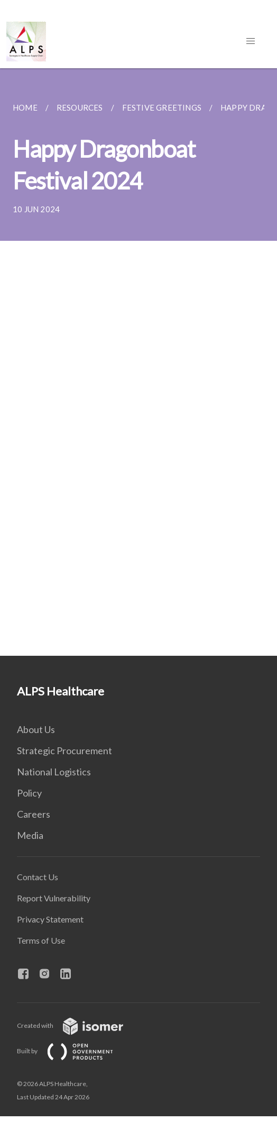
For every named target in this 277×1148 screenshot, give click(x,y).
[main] (138, 362)
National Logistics (54, 772)
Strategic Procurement (64, 750)
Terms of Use (41, 940)
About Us (36, 729)
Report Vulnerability (53, 898)
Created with (78, 1025)
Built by (73, 1051)
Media (30, 835)
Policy (29, 793)
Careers (33, 814)
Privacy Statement (50, 919)
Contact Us (37, 877)
